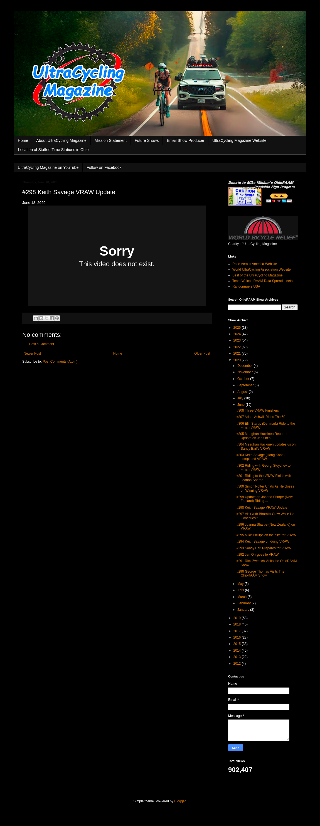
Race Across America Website (254, 264)
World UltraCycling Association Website (261, 269)
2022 (237, 347)
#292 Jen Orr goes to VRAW (258, 555)
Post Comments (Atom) (60, 361)
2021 (237, 353)
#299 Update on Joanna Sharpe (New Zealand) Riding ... (264, 499)
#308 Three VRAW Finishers (258, 410)
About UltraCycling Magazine (61, 140)
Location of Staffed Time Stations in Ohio (53, 149)
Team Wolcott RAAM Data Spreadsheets (262, 281)
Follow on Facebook (104, 167)
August (243, 392)
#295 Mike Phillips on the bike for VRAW (266, 535)
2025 (237, 328)
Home (23, 140)
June (241, 405)
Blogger (180, 801)
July (240, 398)
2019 (237, 618)
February (244, 603)
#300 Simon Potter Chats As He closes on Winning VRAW (265, 488)
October (243, 379)
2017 (237, 631)
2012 (237, 664)
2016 (237, 637)
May (241, 584)
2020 (237, 360)
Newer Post (32, 353)
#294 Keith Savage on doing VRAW (263, 541)
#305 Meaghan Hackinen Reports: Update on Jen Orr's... (262, 436)
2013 (237, 657)
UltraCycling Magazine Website (239, 140)
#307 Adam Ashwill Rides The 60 (261, 417)
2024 (237, 334)
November (245, 372)
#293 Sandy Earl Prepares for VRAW (264, 548)
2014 (237, 650)
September (246, 385)
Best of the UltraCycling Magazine (257, 275)
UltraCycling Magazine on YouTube (48, 167)
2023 (237, 340)
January (243, 610)
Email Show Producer (185, 140)
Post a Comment (41, 344)
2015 (237, 644)
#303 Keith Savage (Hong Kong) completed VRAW (261, 457)
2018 (237, 624)
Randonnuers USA (246, 286)
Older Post (202, 353)
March (242, 597)
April (241, 590)
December (245, 366)
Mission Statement (111, 140)
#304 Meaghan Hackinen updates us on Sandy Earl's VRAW (266, 446)
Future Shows (147, 140)
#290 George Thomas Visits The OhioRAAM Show (260, 573)
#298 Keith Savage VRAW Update (262, 508)
